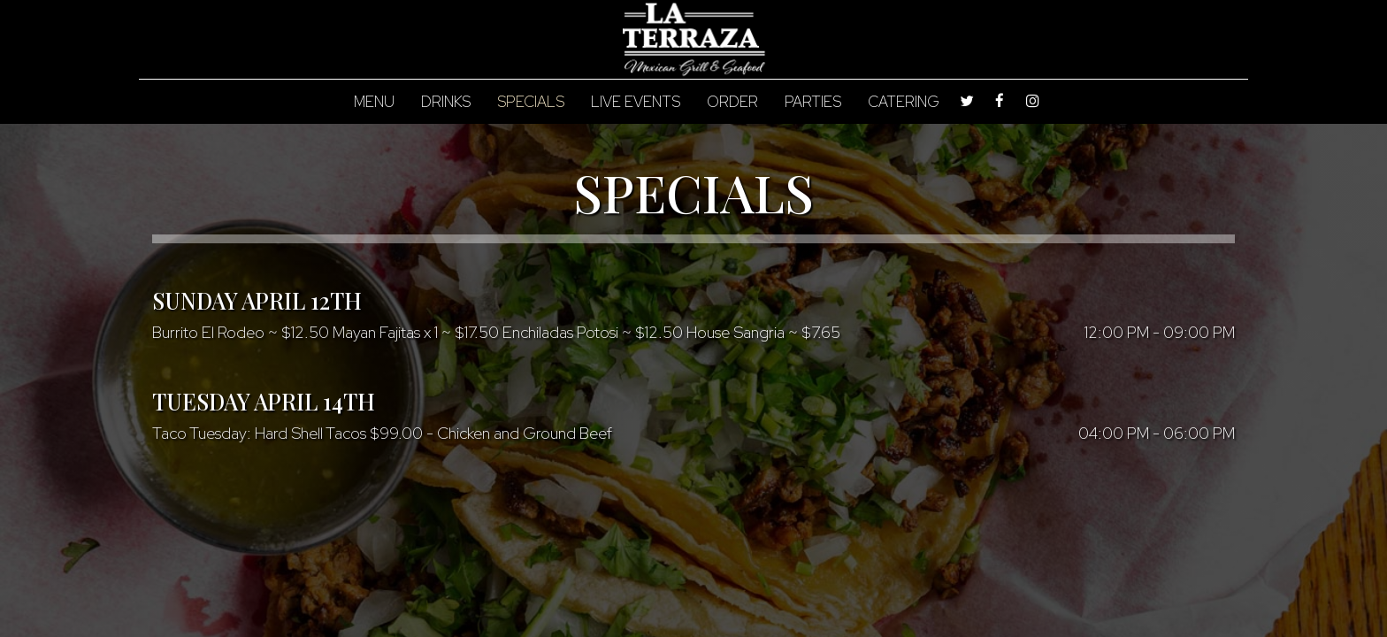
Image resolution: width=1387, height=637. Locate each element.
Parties (813, 102)
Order (732, 102)
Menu (374, 102)
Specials (530, 102)
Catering (903, 102)
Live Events (635, 102)
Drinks (446, 102)
